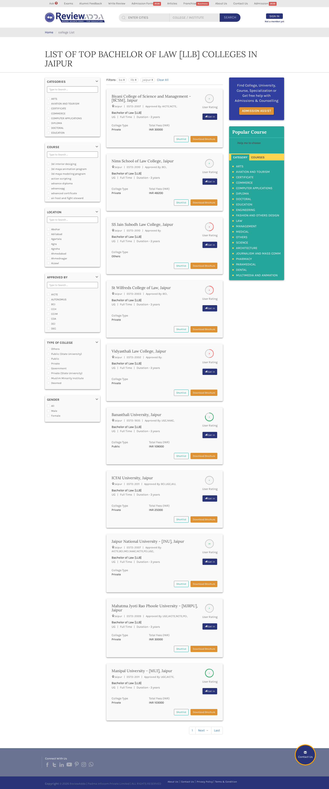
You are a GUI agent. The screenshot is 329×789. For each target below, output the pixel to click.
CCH (53, 309)
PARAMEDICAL (246, 264)
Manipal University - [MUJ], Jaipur (142, 670)
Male (54, 410)
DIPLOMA (56, 123)
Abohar (55, 229)
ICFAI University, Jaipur (132, 477)
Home (49, 32)
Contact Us (240, 3)
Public (55, 358)
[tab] (240, 157)
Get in (210, 116)
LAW (239, 221)
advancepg (58, 188)
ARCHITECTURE (246, 248)
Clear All (162, 80)
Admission (265, 4)
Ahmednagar (59, 258)
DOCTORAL (57, 127)
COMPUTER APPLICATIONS (66, 118)
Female (55, 415)
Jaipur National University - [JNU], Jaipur (148, 541)
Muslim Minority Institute (67, 378)
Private (55, 363)
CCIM (54, 313)
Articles (172, 3)
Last (217, 730)
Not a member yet (274, 21)
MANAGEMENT (246, 226)
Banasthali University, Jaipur (136, 414)
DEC (53, 328)
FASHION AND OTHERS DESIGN (257, 215)
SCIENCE (242, 242)
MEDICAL (242, 232)
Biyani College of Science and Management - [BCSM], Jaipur (151, 98)
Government (59, 368)
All (52, 405)
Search (230, 17)
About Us (221, 3)
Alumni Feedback (90, 3)
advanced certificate (64, 193)
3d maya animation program (69, 168)
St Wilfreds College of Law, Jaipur (141, 287)
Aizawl (55, 263)
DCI (53, 323)
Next (203, 730)
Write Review (116, 3)
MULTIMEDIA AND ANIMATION (257, 275)
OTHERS (241, 237)
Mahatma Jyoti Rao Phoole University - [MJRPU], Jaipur (155, 607)
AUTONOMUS (59, 299)
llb (132, 80)
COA (53, 318)
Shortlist (181, 139)
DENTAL (241, 270)
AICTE (54, 294)
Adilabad (56, 234)
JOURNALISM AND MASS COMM (258, 253)
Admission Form (146, 4)
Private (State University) (66, 373)
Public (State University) (66, 353)
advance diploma (62, 183)
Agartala (56, 238)
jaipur (146, 80)
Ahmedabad (58, 253)
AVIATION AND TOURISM (65, 103)
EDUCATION (58, 132)
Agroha (55, 248)
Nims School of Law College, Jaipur (143, 161)
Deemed (56, 383)
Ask (53, 3)
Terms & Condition (226, 781)
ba (120, 80)
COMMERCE (58, 113)
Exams (68, 3)
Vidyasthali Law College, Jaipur (139, 351)
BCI (53, 304)
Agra (54, 243)
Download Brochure (204, 139)
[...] (147, 17)
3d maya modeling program (68, 173)
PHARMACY (244, 259)
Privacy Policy (205, 781)
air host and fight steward (67, 198)
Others (55, 348)
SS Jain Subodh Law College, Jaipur (142, 224)
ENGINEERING (245, 210)
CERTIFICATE (58, 108)
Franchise (196, 4)
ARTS (54, 98)
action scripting (61, 178)
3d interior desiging (63, 163)
